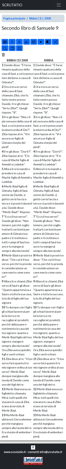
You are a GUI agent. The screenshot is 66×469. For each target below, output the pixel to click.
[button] (33, 447)
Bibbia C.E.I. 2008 (40, 18)
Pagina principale (14, 18)
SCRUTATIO (12, 5)
